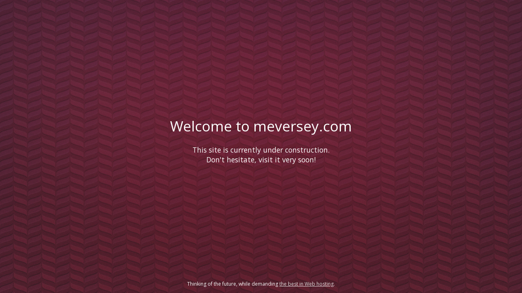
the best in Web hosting (306, 283)
